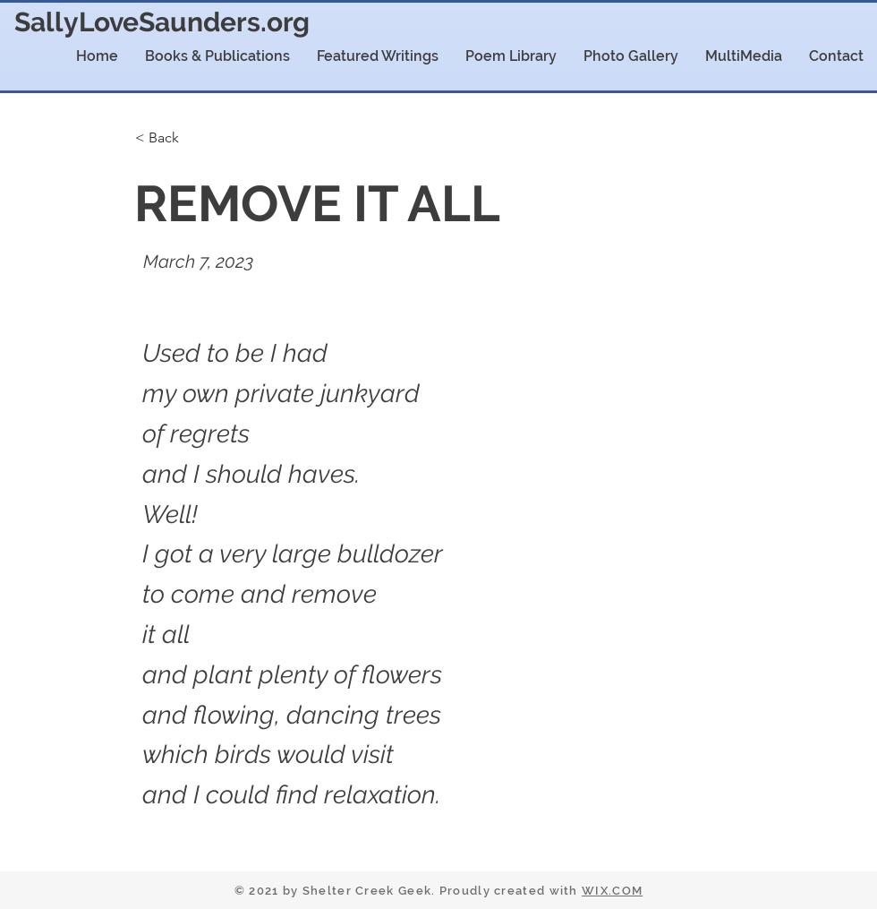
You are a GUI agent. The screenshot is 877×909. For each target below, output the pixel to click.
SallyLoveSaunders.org (162, 22)
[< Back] (190, 138)
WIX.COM (612, 890)
